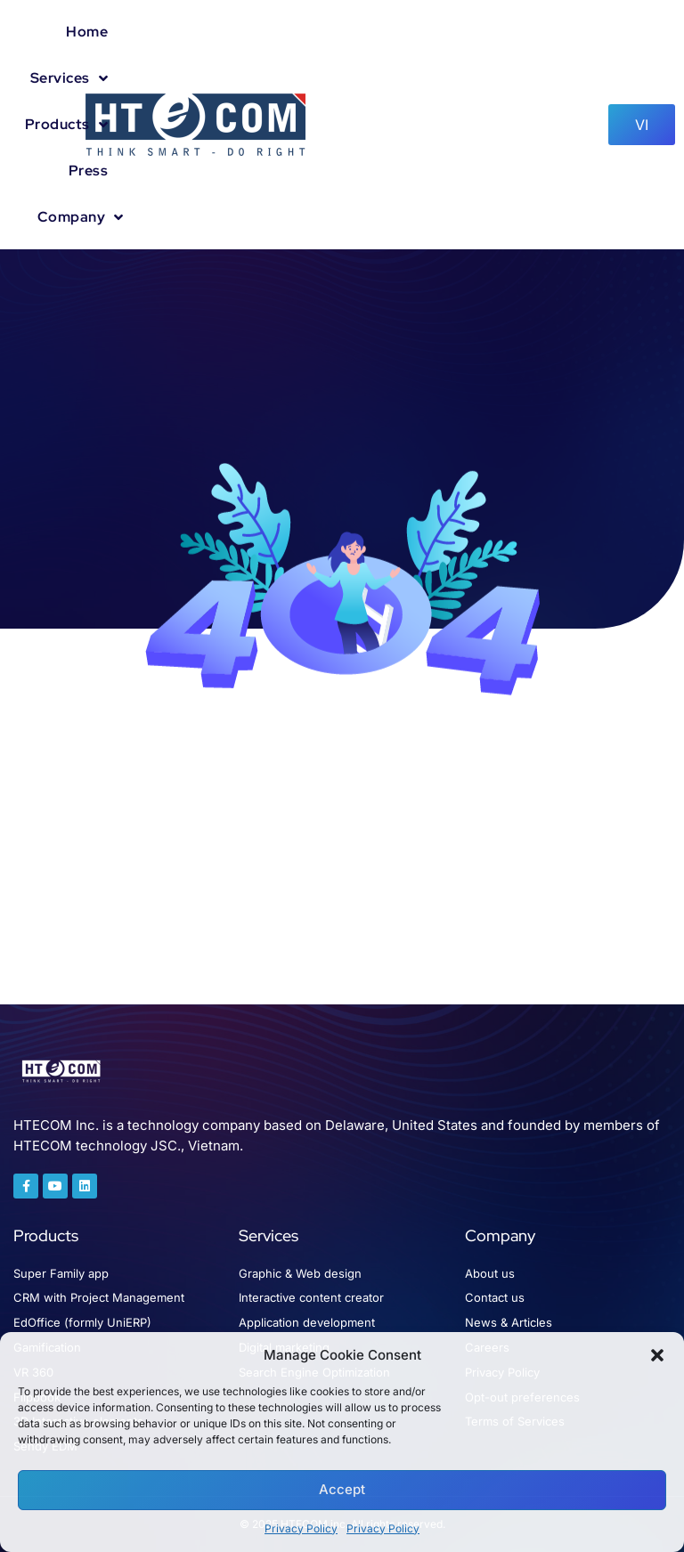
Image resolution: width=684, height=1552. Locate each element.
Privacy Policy (301, 1528)
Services (69, 78)
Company (80, 217)
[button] (657, 1355)
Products (67, 125)
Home (87, 31)
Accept (342, 1489)
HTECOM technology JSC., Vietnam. (128, 1145)
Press (89, 170)
